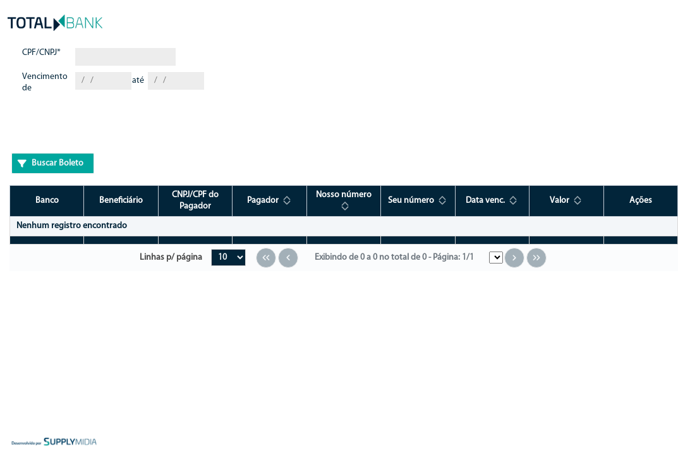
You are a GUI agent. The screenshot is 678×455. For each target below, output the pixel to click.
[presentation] (107, 125)
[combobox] (103, 80)
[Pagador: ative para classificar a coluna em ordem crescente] (269, 200)
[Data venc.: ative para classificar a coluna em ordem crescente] (492, 200)
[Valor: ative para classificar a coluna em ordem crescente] (566, 200)
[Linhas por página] (228, 257)
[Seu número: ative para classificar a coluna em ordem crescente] (418, 200)
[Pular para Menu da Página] (496, 258)
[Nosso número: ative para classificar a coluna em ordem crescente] (343, 200)
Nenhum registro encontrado (71, 226)
